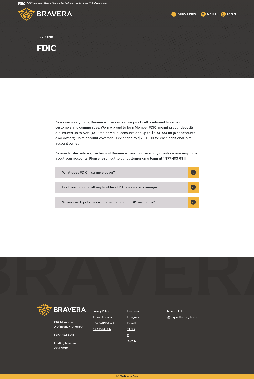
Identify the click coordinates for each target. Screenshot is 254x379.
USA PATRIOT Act (103, 323)
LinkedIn (144, 323)
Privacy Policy (110, 311)
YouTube (144, 341)
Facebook (144, 311)
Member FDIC (175, 311)
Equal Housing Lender (183, 317)
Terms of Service (103, 317)
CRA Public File (110, 329)
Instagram (144, 317)
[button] (127, 172)
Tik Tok (144, 329)
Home (40, 37)
